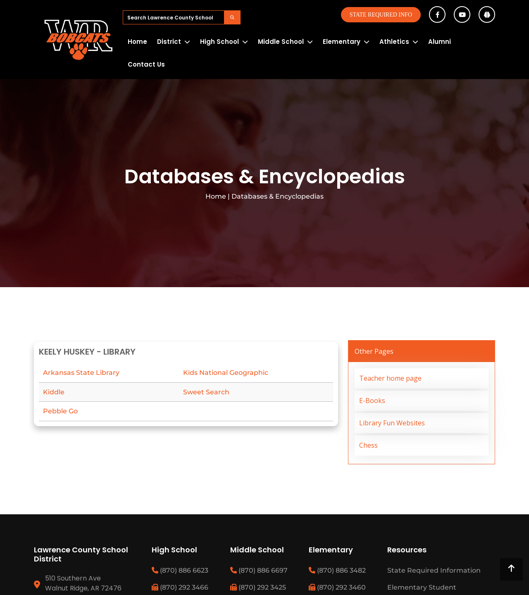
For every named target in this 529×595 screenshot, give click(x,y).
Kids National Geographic (225, 373)
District (169, 41)
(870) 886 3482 (337, 570)
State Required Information (434, 570)
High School (219, 41)
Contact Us (146, 64)
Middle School (281, 41)
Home (137, 41)
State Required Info (381, 15)
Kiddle (53, 392)
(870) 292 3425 (258, 587)
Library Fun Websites (392, 422)
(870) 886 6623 (180, 570)
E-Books (372, 400)
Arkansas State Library (81, 373)
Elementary (341, 41)
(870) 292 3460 (337, 587)
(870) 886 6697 (259, 570)
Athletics (394, 41)
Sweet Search (206, 392)
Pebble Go (60, 411)
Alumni (439, 41)
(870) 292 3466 (180, 587)
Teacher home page (390, 378)
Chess (368, 445)
